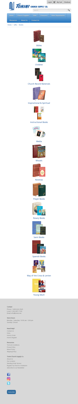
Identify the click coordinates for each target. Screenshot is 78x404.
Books (21, 25)
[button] (57, 1)
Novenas (39, 179)
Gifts (15, 25)
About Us (10, 359)
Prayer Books (39, 199)
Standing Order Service (14, 363)
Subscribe (11, 392)
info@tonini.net (16, 313)
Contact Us (10, 331)
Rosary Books (39, 218)
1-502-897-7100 (16, 311)
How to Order (11, 335)
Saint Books (39, 237)
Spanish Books (39, 256)
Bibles (39, 45)
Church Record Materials (39, 83)
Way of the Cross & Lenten (39, 275)
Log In (50, 2)
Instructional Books (39, 122)
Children (39, 64)
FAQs (8, 333)
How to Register (12, 338)
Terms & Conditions (13, 345)
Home (10, 25)
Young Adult (39, 294)
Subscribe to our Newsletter (15, 368)
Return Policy (11, 349)
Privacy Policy (11, 347)
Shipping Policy (11, 352)
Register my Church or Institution (17, 366)
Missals (39, 160)
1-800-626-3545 (17, 309)
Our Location (11, 361)
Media (39, 141)
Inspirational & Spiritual (39, 103)
